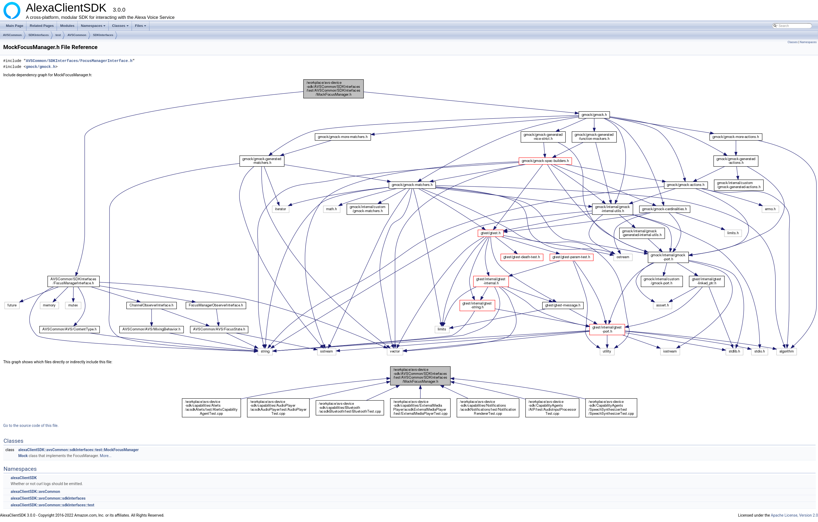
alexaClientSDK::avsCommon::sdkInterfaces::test (52, 505)
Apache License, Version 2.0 (794, 515)
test (58, 35)
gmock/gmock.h (40, 66)
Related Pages (42, 26)
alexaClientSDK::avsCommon (35, 491)
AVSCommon (12, 35)
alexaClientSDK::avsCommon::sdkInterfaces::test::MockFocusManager (78, 450)
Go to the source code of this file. (31, 425)
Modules (67, 26)
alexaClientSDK (24, 478)
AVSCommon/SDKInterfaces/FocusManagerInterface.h (79, 60)
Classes (120, 27)
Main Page (14, 26)
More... (105, 456)
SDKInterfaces (38, 35)
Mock (23, 456)
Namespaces (94, 27)
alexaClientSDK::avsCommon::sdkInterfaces (48, 498)
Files (141, 27)
